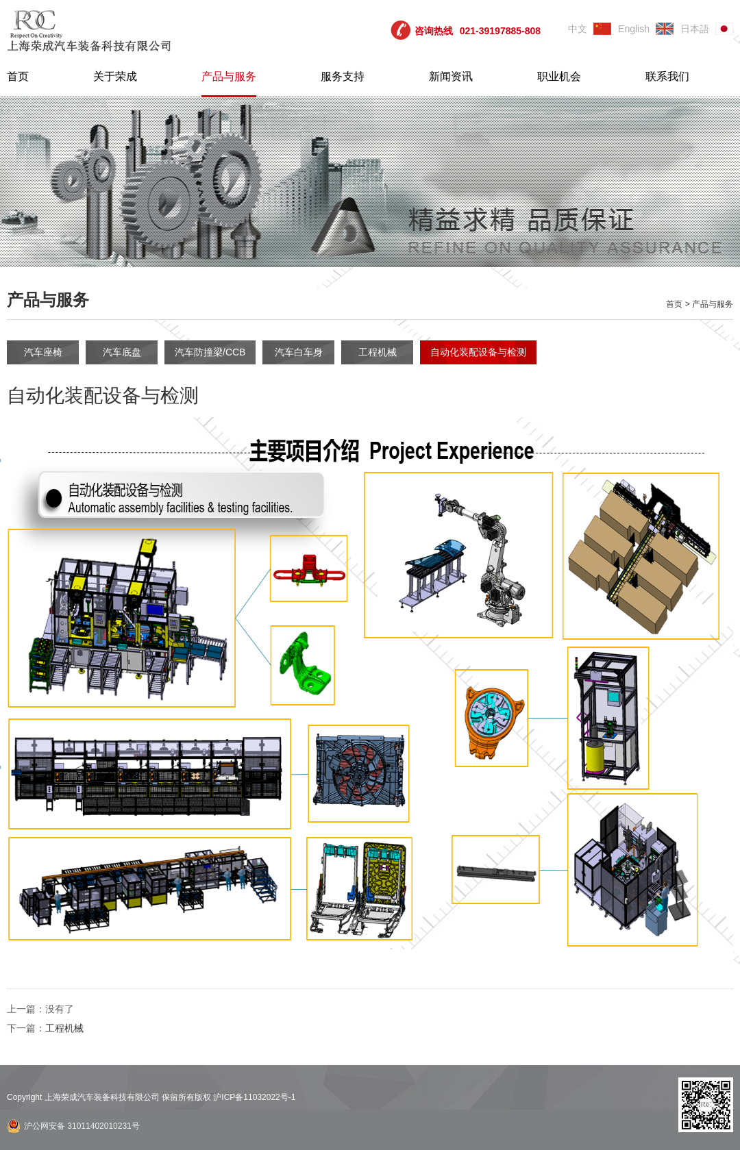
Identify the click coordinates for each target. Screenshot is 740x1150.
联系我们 (667, 76)
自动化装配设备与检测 (478, 352)
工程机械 (377, 352)
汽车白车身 (299, 352)
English (634, 28)
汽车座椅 (43, 352)
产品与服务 (228, 76)
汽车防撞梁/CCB (210, 352)
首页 (18, 76)
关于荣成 (115, 76)
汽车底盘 (122, 352)
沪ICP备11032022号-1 (254, 1097)
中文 (577, 28)
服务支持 (343, 76)
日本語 (694, 28)
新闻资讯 (451, 76)
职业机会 (559, 76)
